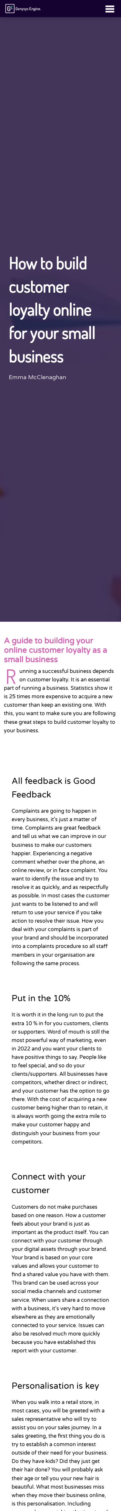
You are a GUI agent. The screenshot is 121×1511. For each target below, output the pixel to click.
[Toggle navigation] (110, 8)
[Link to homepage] (23, 9)
